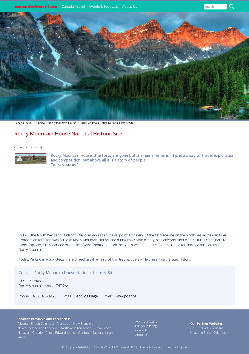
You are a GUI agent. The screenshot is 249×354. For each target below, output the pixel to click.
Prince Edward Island (60, 333)
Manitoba (63, 323)
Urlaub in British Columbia (208, 333)
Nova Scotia (102, 328)
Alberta (40, 123)
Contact (140, 330)
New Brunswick (83, 323)
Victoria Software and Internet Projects (163, 347)
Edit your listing (146, 326)
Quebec (83, 333)
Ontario (37, 333)
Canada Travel (73, 6)
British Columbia (42, 323)
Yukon (22, 337)
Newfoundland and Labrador (38, 328)
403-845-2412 (43, 296)
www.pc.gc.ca (126, 296)
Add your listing (146, 321)
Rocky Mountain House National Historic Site (107, 123)
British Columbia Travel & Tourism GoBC (109, 347)
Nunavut (23, 333)
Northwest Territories (76, 328)
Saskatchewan (102, 333)
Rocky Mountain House (62, 123)
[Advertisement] (124, 198)
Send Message (86, 296)
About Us (129, 6)
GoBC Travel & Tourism (206, 328)
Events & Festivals (103, 6)
